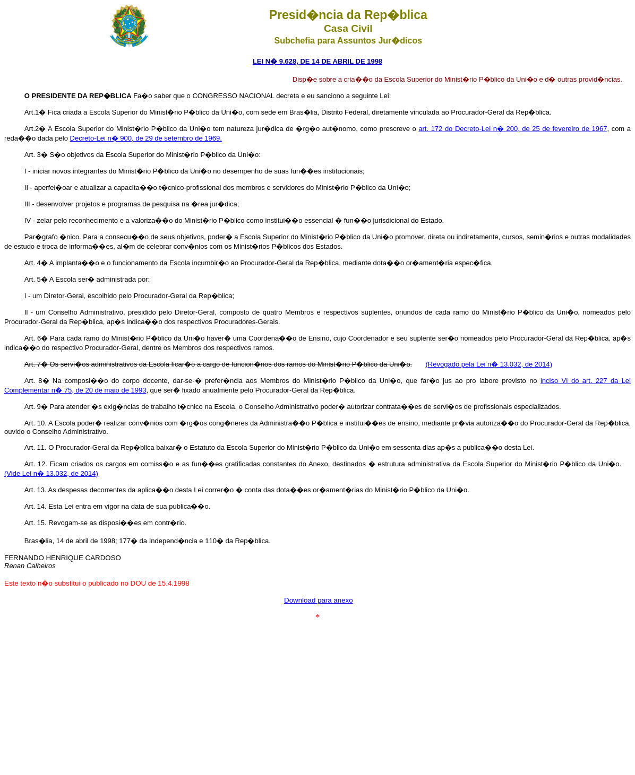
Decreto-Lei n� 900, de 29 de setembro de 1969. (146, 138)
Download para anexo (318, 600)
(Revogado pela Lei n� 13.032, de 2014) (489, 364)
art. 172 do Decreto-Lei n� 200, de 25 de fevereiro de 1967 (512, 129)
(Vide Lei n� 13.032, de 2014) (51, 473)
